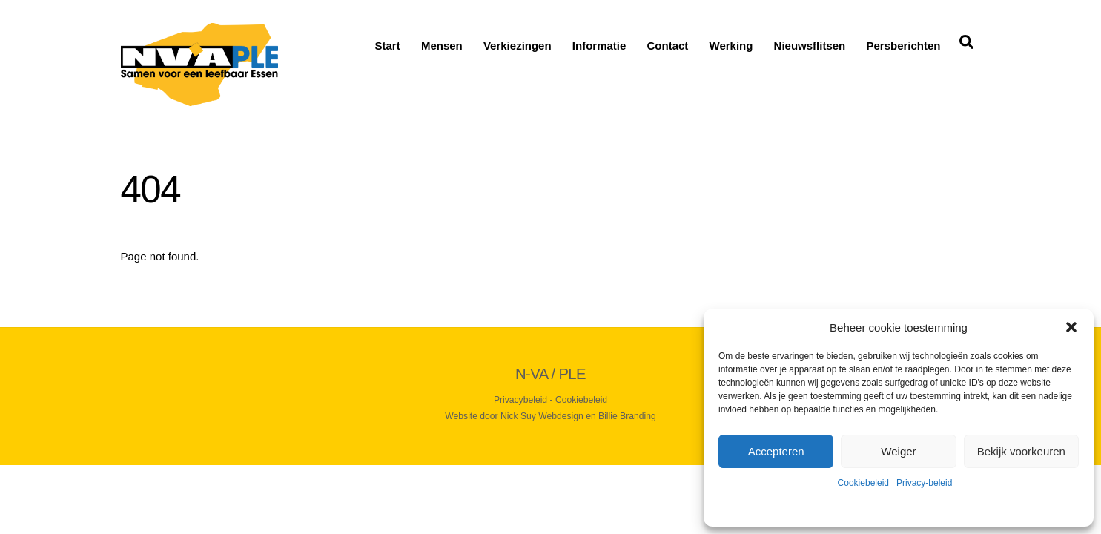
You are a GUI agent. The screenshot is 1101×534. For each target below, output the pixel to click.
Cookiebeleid (863, 483)
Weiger (898, 451)
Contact (668, 45)
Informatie (599, 45)
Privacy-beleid (924, 483)
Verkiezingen (517, 45)
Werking (731, 45)
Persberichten (903, 45)
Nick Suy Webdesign (541, 416)
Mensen (442, 45)
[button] (1071, 327)
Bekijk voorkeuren (1021, 451)
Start (387, 45)
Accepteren (776, 451)
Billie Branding (627, 416)
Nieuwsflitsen (810, 45)
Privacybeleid (520, 400)
